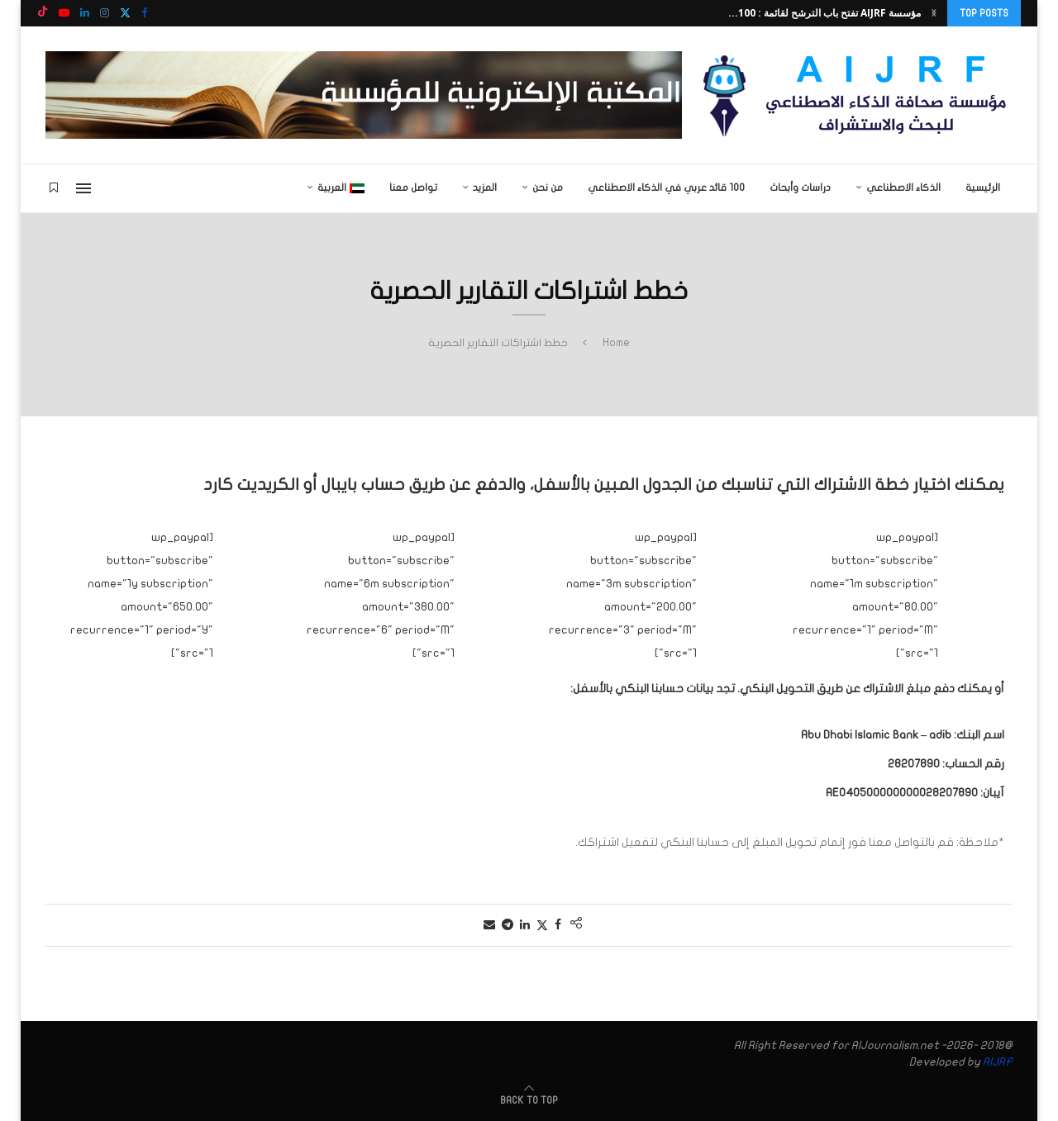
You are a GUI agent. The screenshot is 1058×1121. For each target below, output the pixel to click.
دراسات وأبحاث (800, 187)
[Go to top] (529, 1100)
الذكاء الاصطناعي (903, 187)
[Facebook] (144, 13)
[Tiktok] (42, 13)
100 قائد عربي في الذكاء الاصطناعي (666, 187)
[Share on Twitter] (542, 925)
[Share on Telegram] (507, 925)
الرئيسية (982, 187)
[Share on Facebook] (558, 925)
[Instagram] (104, 13)
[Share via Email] (489, 925)
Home (616, 343)
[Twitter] (125, 13)
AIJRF (998, 1062)
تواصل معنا (413, 187)
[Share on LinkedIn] (525, 925)
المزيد (485, 187)
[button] (934, 13)
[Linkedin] (84, 13)
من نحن (547, 187)
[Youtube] (64, 13)
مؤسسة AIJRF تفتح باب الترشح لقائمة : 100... (824, 13)
